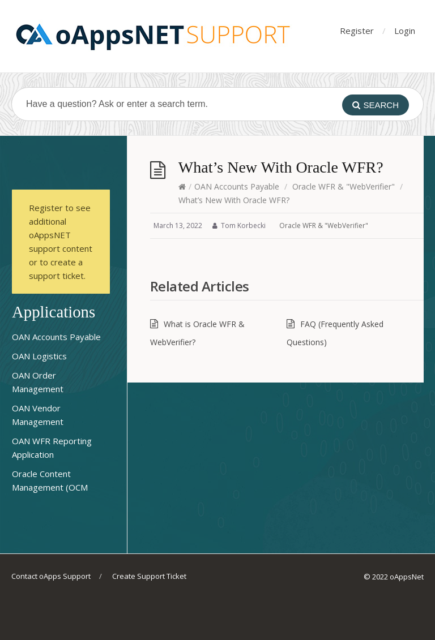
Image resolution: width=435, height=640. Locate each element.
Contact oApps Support (51, 576)
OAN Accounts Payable (236, 186)
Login (404, 30)
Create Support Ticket (149, 576)
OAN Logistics (39, 356)
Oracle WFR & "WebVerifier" (343, 186)
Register (357, 30)
